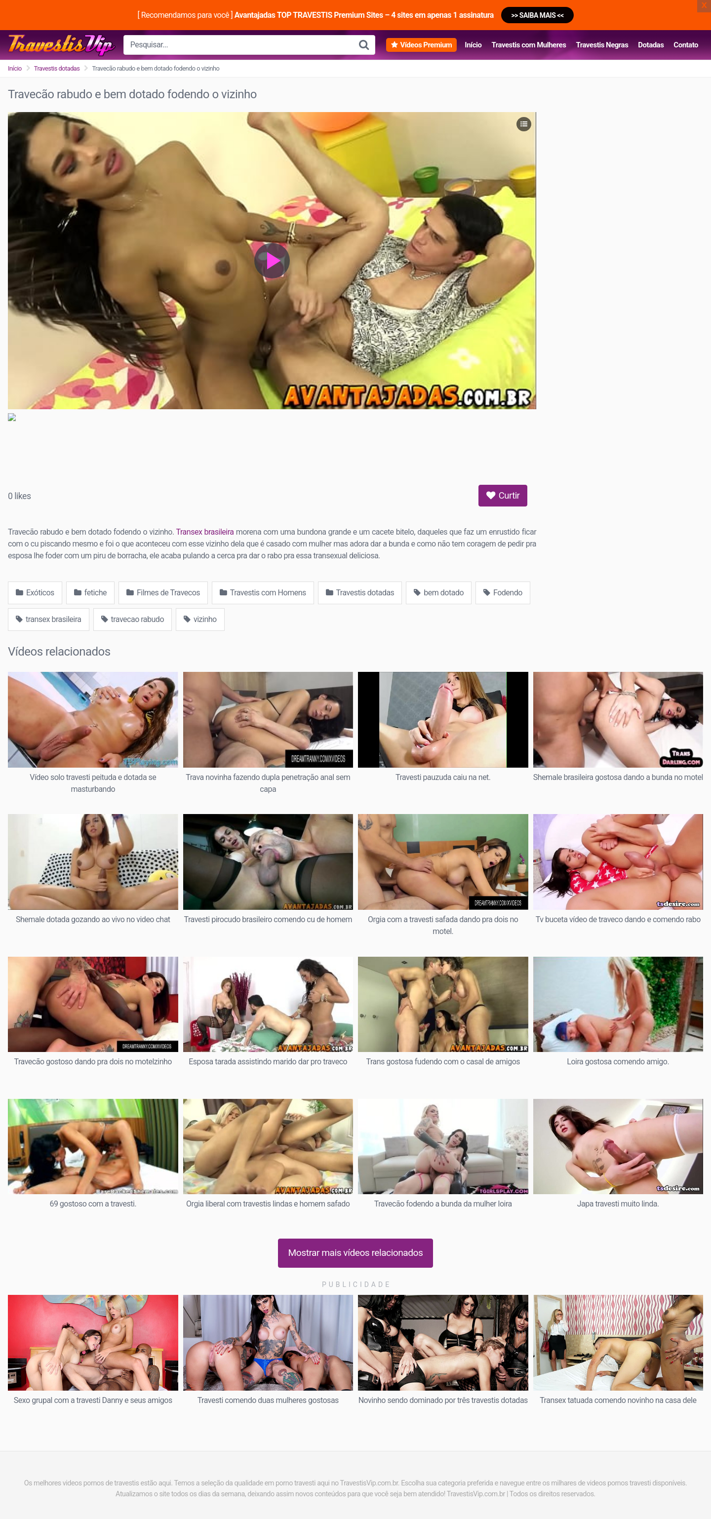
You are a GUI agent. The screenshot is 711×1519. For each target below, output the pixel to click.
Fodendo (502, 592)
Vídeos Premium (426, 44)
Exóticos (35, 592)
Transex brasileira (205, 532)
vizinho (200, 619)
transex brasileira (48, 619)
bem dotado (439, 592)
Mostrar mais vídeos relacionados (355, 1252)
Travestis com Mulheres (528, 44)
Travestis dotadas (57, 68)
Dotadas (651, 44)
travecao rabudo (132, 619)
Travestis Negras (602, 44)
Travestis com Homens (263, 592)
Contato (685, 44)
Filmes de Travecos (163, 592)
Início (473, 44)
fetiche (90, 592)
